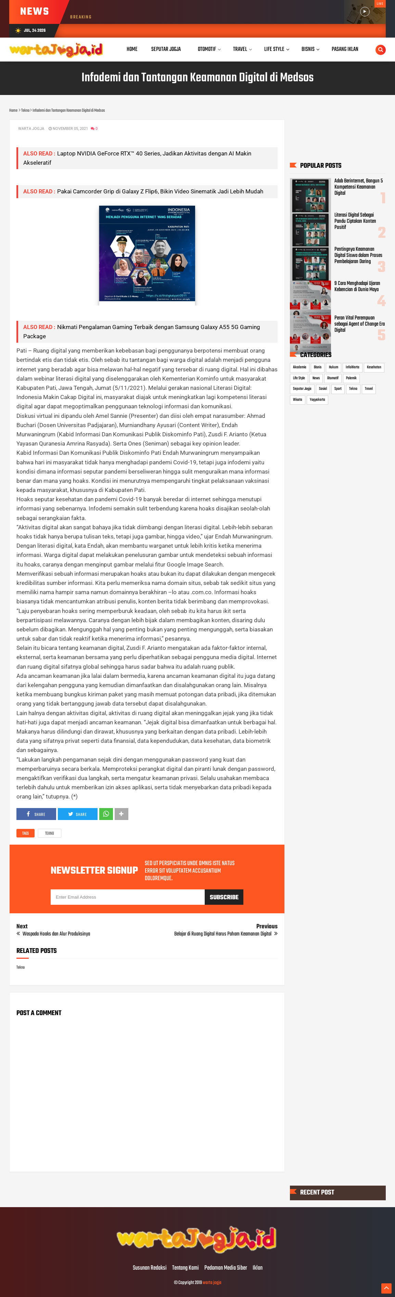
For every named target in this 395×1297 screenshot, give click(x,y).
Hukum (333, 367)
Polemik (351, 378)
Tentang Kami (185, 1268)
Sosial (323, 389)
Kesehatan (374, 367)
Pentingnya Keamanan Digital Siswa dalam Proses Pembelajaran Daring (358, 255)
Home (132, 49)
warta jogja (212, 1283)
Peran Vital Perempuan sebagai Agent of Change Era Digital (359, 324)
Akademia (299, 367)
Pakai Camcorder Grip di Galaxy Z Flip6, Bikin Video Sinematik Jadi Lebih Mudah (160, 191)
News (316, 378)
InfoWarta (352, 367)
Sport (338, 389)
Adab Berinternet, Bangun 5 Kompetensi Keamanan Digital (358, 187)
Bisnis (317, 367)
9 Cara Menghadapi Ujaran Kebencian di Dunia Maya (357, 287)
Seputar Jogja (302, 389)
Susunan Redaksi (150, 1268)
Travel (369, 389)
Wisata (297, 400)
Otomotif (333, 378)
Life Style (299, 378)
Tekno (49, 833)
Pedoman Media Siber (225, 1268)
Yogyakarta (317, 400)
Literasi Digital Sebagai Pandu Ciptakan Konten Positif (355, 221)
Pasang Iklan (345, 49)
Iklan (258, 1268)
